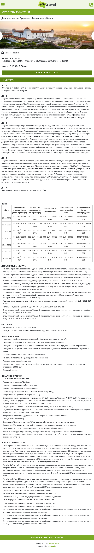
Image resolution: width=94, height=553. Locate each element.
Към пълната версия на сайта (47, 537)
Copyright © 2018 (47, 544)
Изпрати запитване (47, 73)
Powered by (47, 546)
